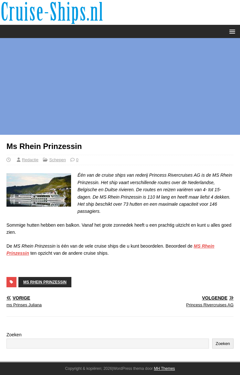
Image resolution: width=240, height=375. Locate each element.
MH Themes (164, 368)
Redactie (30, 159)
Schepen (57, 159)
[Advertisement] (120, 86)
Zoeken (14, 334)
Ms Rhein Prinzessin (45, 282)
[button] (231, 31)
